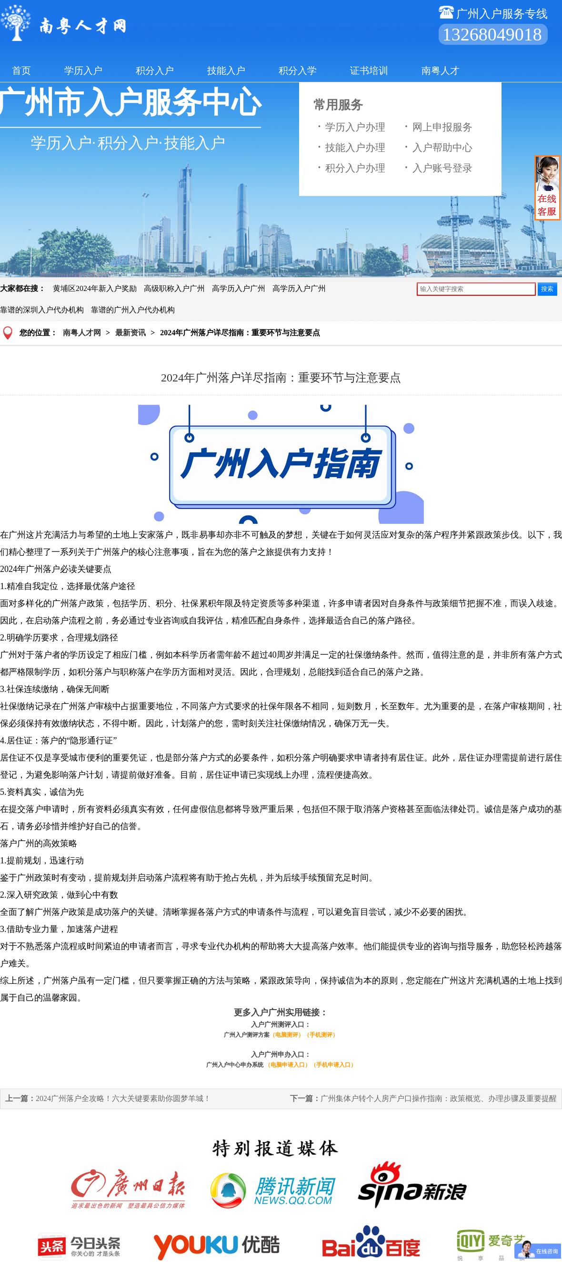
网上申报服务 (436, 126)
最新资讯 (130, 333)
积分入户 (155, 70)
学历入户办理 (349, 126)
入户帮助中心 (436, 147)
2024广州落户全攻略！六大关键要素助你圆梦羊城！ (108, 1098)
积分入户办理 (349, 167)
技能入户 (226, 70)
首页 (21, 70)
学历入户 (83, 70)
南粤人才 (441, 70)
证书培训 (369, 70)
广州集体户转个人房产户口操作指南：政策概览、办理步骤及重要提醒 (423, 1098)
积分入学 (298, 70)
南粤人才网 (82, 333)
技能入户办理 (349, 147)
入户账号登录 (436, 167)
